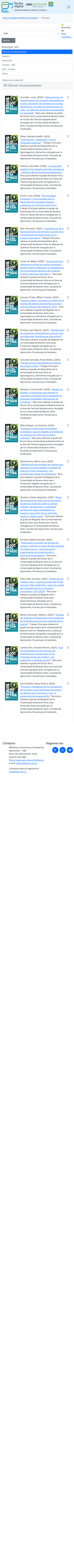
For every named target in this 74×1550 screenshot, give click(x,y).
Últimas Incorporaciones (14, 51)
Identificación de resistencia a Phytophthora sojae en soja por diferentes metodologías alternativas (42, 333)
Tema (5, 73)
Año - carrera (8, 69)
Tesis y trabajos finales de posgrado (20, 17)
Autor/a (6, 56)
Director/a (7, 60)
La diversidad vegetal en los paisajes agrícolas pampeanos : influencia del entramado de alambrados (42, 169)
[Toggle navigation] (68, 7)
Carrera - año (8, 64)
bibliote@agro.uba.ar (26, 763)
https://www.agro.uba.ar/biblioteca (26, 760)
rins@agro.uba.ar (17, 771)
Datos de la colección (12, 80)
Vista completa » (66, 35)
